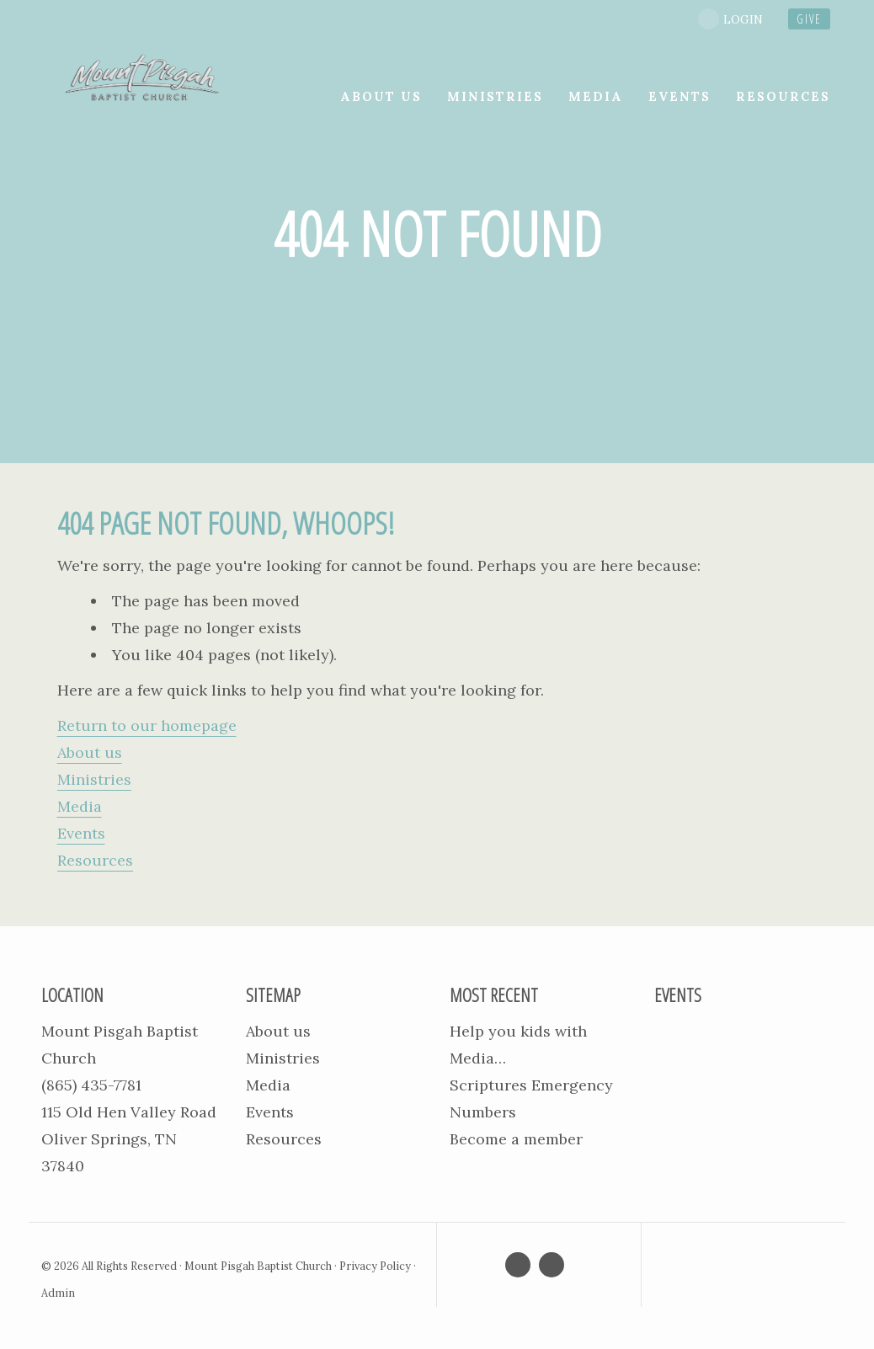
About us (89, 752)
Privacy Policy (375, 1265)
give (809, 19)
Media (79, 806)
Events (81, 833)
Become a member (516, 1139)
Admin (58, 1292)
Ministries (94, 779)
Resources (95, 860)
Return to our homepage (147, 725)
